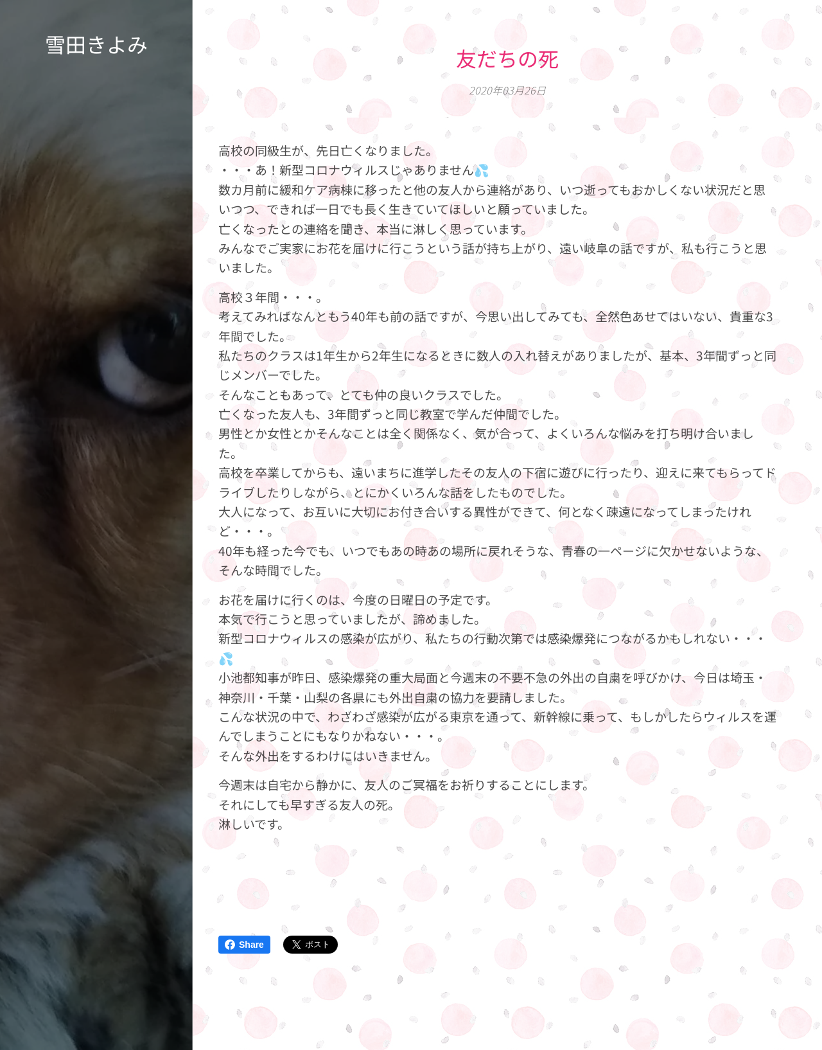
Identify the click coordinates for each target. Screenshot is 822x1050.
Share (244, 944)
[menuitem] (96, 504)
